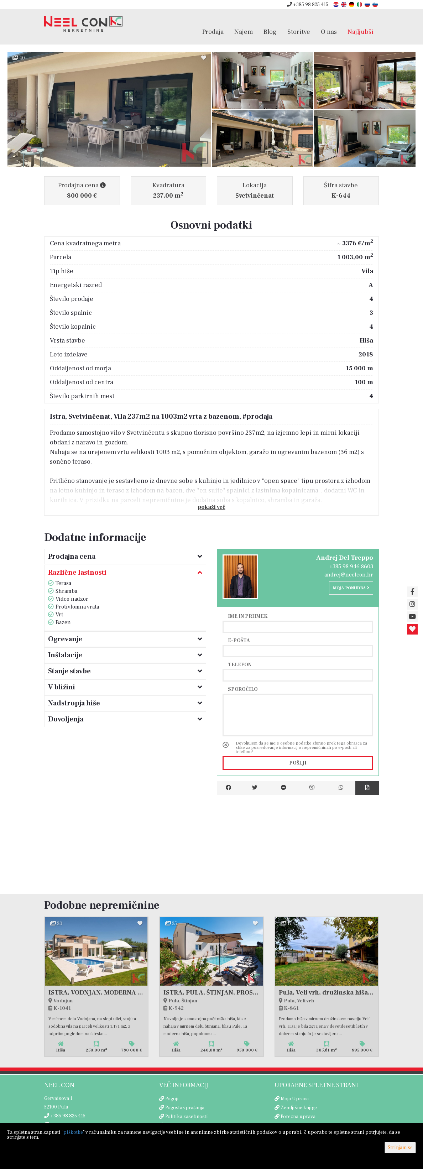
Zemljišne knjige (299, 1108)
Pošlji (298, 763)
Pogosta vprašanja (184, 1108)
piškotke (73, 1132)
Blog (270, 32)
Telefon (239, 664)
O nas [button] (329, 32)
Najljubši (361, 32)
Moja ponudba (351, 588)
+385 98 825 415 (307, 4)
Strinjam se (400, 1147)
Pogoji (172, 1099)
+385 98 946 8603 (351, 566)
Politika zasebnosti (186, 1116)
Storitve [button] (298, 32)
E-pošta (239, 640)
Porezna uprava (298, 1116)
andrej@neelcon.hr (348, 574)
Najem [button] (243, 32)
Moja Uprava (295, 1099)
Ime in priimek (248, 616)
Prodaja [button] (213, 32)
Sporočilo (243, 689)
